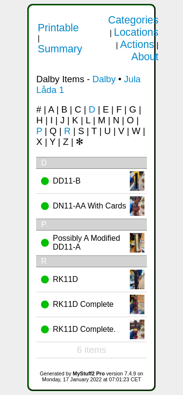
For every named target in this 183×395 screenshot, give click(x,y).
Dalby (104, 79)
